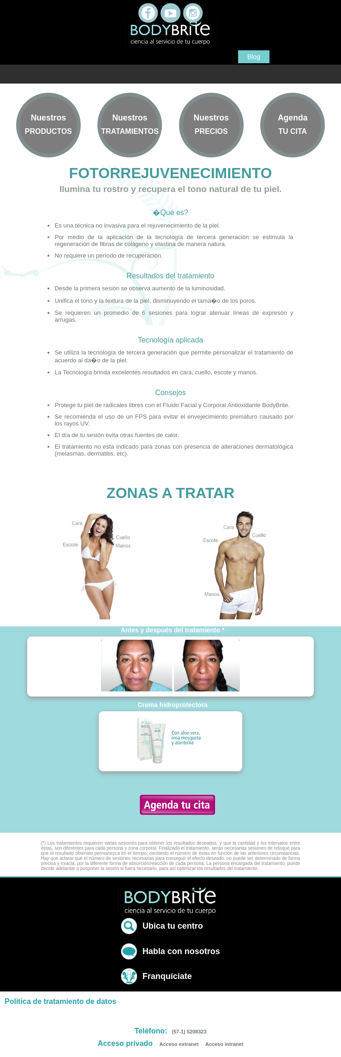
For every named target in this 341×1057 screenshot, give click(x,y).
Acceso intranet (224, 1044)
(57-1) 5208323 (189, 1031)
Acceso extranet (178, 1044)
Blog (253, 56)
